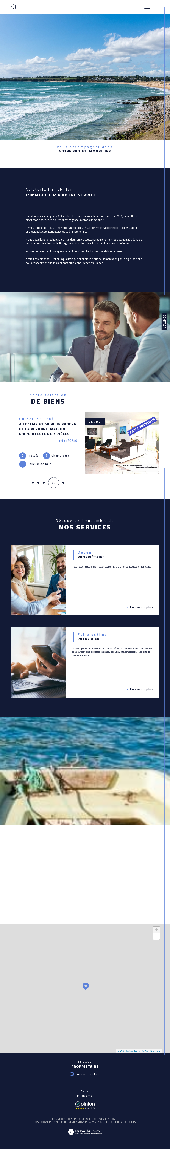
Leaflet (120, 1054)
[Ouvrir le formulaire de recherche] (14, 7)
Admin (92, 1125)
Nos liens (103, 1125)
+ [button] (156, 933)
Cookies (132, 1125)
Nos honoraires (43, 1125)
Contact (164, 321)
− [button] (156, 939)
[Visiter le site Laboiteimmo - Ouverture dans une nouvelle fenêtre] (85, 1139)
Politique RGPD (118, 1125)
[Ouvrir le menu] (147, 7)
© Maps (133, 1054)
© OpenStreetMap (151, 1054)
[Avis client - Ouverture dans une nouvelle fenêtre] (85, 1107)
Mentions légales (77, 1125)
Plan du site (59, 1125)
